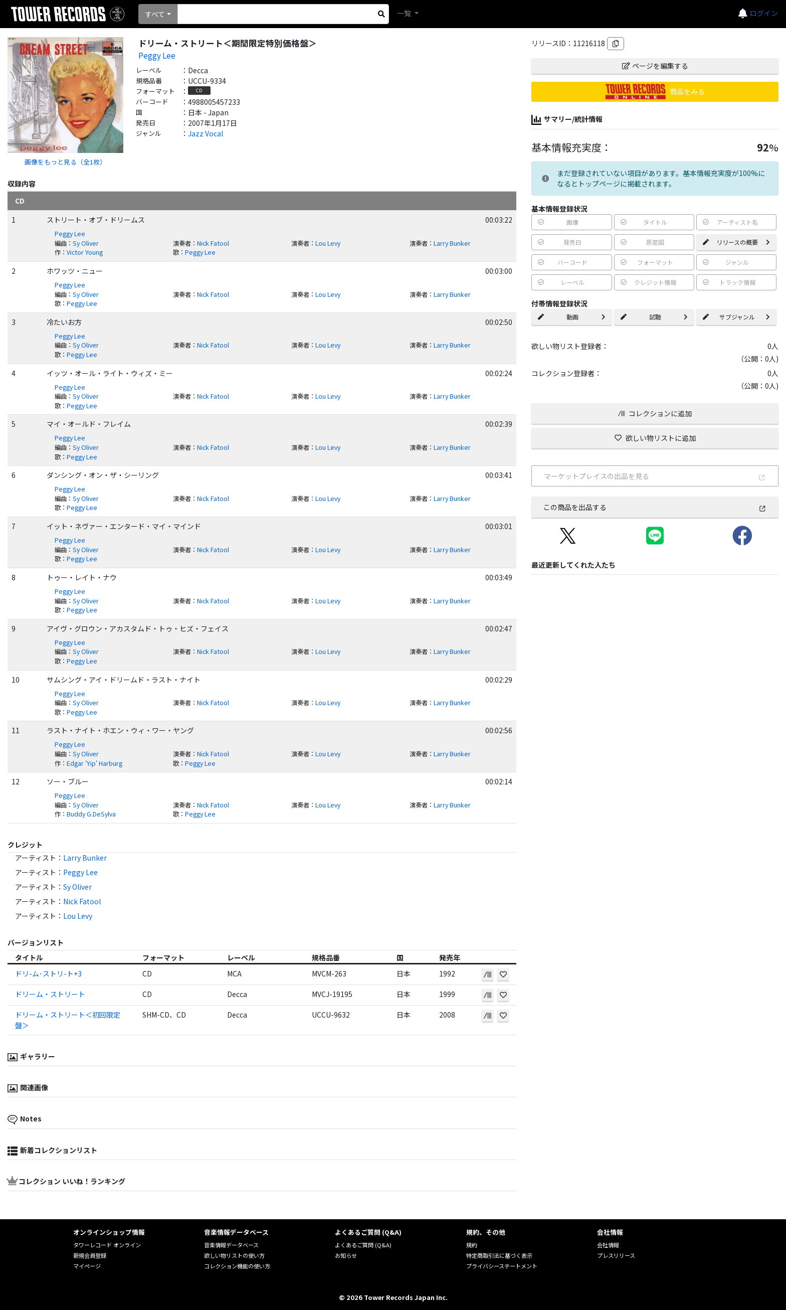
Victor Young (85, 252)
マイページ (87, 1266)
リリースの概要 (736, 242)
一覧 (405, 13)
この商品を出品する (654, 507)
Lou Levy (327, 243)
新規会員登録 (89, 1255)
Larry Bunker (452, 243)
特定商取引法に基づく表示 (499, 1255)
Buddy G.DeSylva (91, 813)
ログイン (764, 13)
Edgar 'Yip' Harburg (94, 763)
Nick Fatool (213, 243)
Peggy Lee (156, 55)
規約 (471, 1245)
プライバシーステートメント (501, 1266)
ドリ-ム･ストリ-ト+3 (48, 973)
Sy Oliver (86, 243)
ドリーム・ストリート (50, 994)
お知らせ (346, 1255)
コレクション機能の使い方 (237, 1266)
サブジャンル (736, 316)
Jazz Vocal (205, 133)
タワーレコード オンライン (107, 1245)
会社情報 (608, 1245)
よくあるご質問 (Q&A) (363, 1245)
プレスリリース (616, 1255)
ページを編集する (655, 66)
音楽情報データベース (231, 1245)
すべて (155, 14)
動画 (571, 316)
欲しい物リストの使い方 (234, 1255)
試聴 (654, 316)
